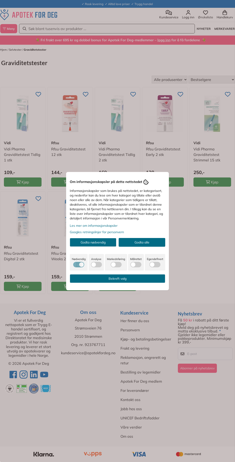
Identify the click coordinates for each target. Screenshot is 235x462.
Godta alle (141, 242)
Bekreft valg (117, 279)
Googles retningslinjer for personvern (97, 232)
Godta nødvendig (93, 242)
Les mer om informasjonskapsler (94, 226)
